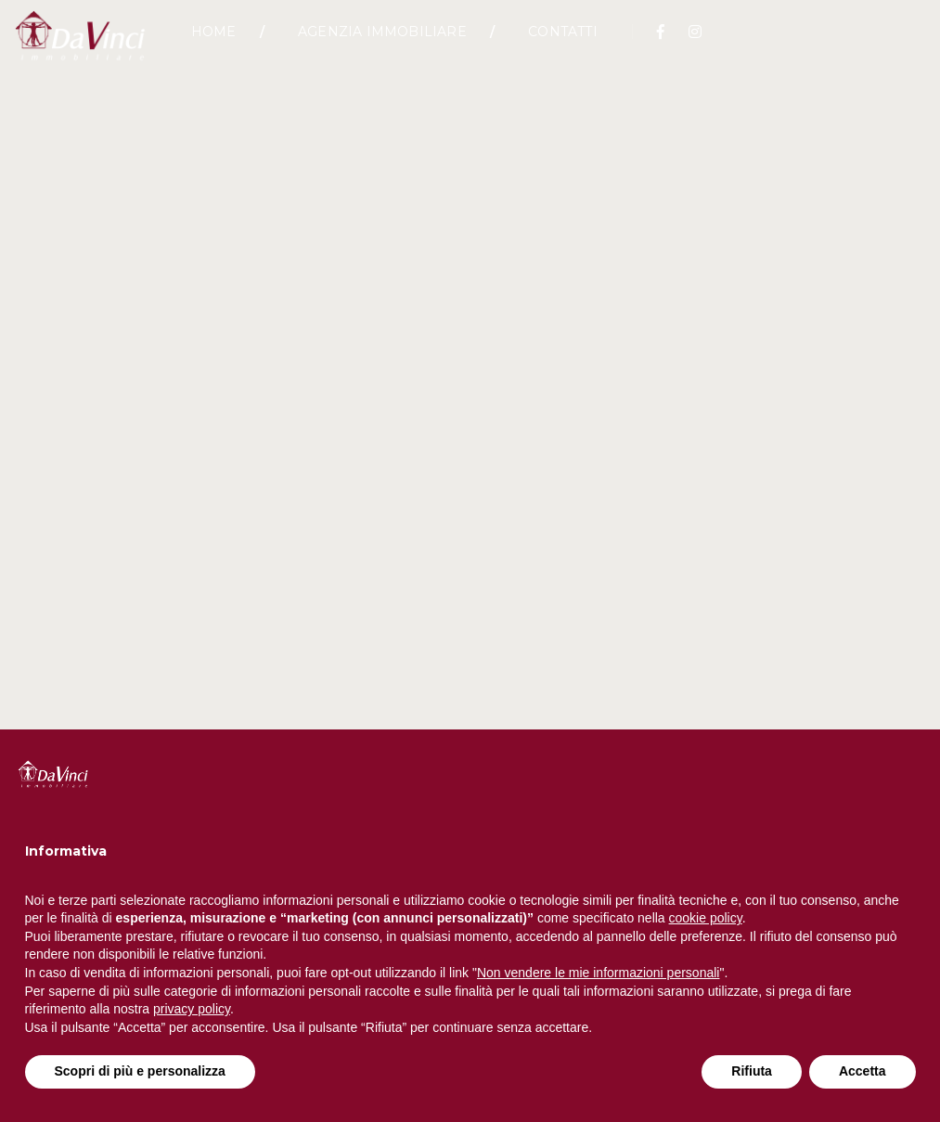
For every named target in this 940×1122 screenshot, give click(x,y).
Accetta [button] (862, 1071)
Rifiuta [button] (751, 1071)
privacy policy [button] (191, 1008)
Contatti (563, 41)
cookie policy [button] (705, 917)
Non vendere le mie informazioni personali (598, 972)
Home (214, 41)
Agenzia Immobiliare (382, 41)
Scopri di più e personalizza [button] (140, 1071)
